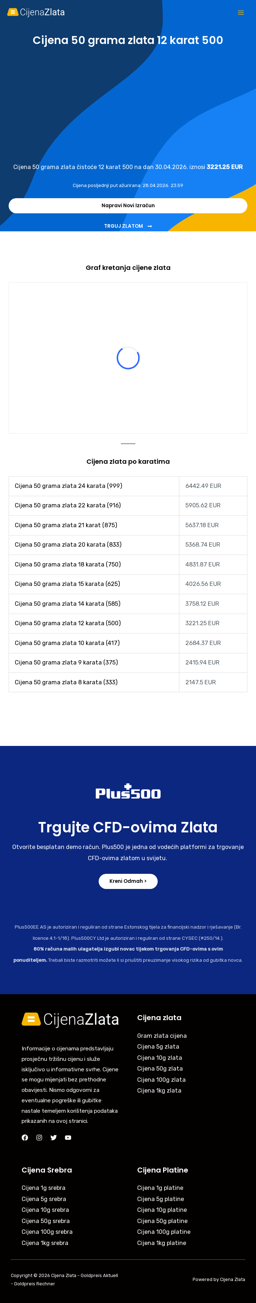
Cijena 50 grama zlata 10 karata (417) (67, 643)
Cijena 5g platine (160, 1199)
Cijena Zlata (63, 1275)
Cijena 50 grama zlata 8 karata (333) (66, 682)
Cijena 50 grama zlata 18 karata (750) (68, 564)
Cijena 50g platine (162, 1221)
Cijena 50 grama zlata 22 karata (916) (68, 505)
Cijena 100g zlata (161, 1079)
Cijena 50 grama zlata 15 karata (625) (67, 584)
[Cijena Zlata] (36, 12)
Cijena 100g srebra (47, 1231)
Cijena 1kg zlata (159, 1090)
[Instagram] (39, 1137)
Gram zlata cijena (162, 1035)
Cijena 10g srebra (45, 1209)
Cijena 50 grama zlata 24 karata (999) (68, 485)
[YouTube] (68, 1137)
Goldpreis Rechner (34, 1283)
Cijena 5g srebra (44, 1199)
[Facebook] (25, 1137)
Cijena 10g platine (162, 1209)
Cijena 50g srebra (46, 1221)
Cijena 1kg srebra (45, 1243)
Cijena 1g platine (160, 1187)
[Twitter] (53, 1137)
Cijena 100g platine (163, 1231)
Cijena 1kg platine (161, 1243)
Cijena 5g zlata (158, 1046)
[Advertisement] (128, 104)
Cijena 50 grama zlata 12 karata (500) (68, 623)
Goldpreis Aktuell (99, 1275)
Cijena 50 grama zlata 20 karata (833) (68, 544)
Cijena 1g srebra (44, 1187)
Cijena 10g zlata (159, 1057)
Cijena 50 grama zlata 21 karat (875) (66, 525)
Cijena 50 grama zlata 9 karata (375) (66, 662)
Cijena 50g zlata (160, 1068)
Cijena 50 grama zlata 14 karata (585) (68, 603)
